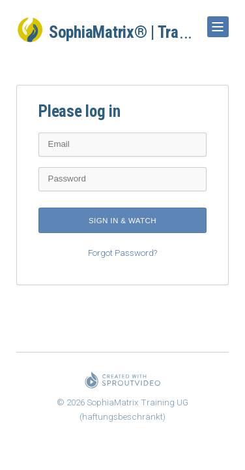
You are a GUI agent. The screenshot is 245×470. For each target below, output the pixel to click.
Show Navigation (215, 21)
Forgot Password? (122, 253)
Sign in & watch (122, 220)
